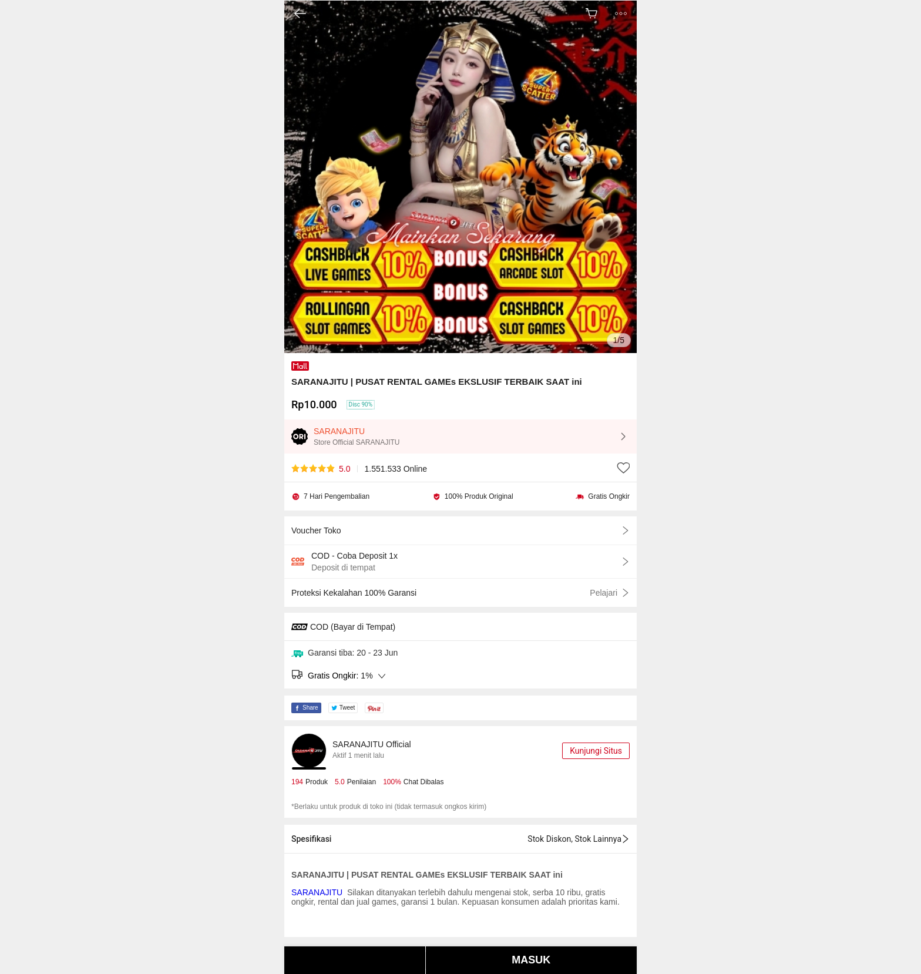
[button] (621, 13)
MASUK (531, 960)
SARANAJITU (318, 892)
